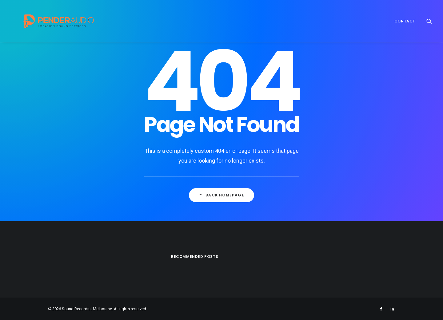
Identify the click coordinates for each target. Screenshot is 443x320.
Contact (404, 21)
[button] (429, 21)
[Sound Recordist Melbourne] (49, 21)
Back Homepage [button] (221, 195)
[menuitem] (402, 21)
